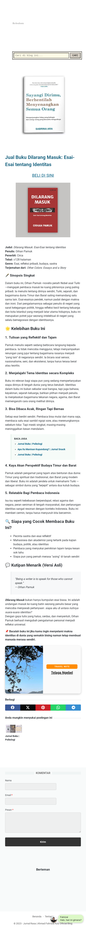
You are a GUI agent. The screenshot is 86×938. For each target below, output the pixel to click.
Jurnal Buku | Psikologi (30, 444)
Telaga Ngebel (62, 674)
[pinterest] (43, 709)
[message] (43, 831)
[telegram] (73, 709)
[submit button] (43, 850)
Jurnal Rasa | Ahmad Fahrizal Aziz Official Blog (47, 932)
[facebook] (12, 709)
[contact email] (30, 809)
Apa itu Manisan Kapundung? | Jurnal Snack (41, 450)
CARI (74, 55)
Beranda (36, 925)
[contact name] (30, 794)
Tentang (49, 925)
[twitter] (27, 709)
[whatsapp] (58, 709)
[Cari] (41, 55)
